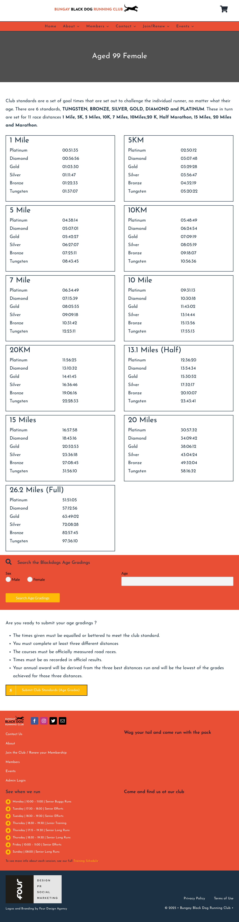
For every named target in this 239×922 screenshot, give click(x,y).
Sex (8, 573)
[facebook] (34, 721)
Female (39, 579)
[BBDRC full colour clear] (14, 717)
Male (16, 579)
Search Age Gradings (32, 598)
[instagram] (44, 721)
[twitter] (53, 721)
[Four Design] (34, 876)
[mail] (62, 721)
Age (124, 573)
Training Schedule (86, 860)
